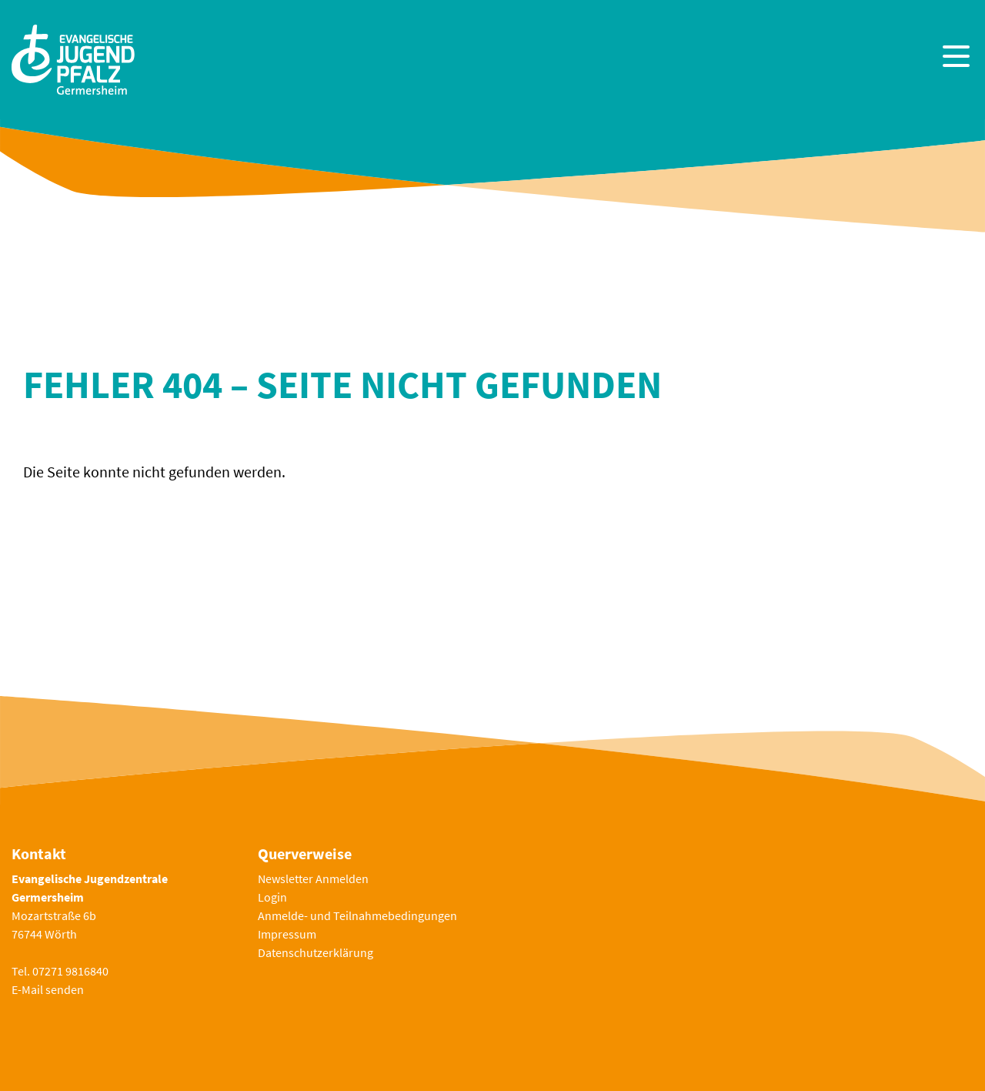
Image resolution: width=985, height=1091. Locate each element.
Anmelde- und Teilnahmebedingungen (357, 915)
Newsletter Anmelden (313, 878)
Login (272, 897)
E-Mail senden (48, 989)
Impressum (287, 934)
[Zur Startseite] (73, 58)
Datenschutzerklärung (315, 952)
